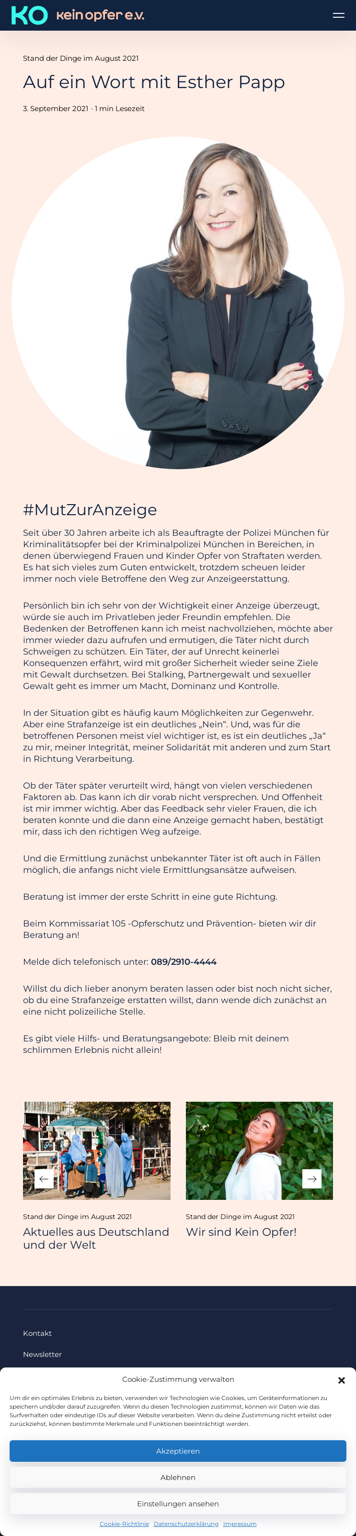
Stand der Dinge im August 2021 (80, 58)
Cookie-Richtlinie (124, 1523)
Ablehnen (178, 1477)
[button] (341, 1379)
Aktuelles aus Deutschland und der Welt (96, 1238)
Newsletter (42, 1354)
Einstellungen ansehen (178, 1503)
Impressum (240, 1523)
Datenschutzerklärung (186, 1523)
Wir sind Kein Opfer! (241, 1232)
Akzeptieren (178, 1451)
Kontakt (37, 1333)
